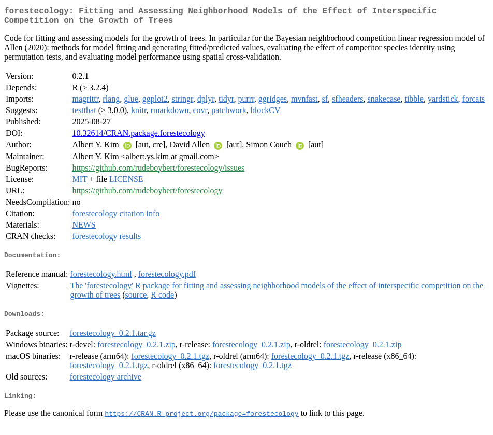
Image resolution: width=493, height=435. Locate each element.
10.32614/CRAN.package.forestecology (138, 137)
